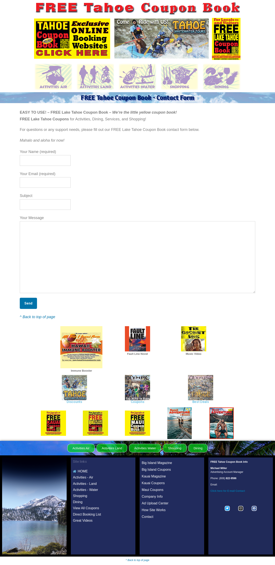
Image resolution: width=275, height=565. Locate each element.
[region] (161, 38)
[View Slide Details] (161, 38)
